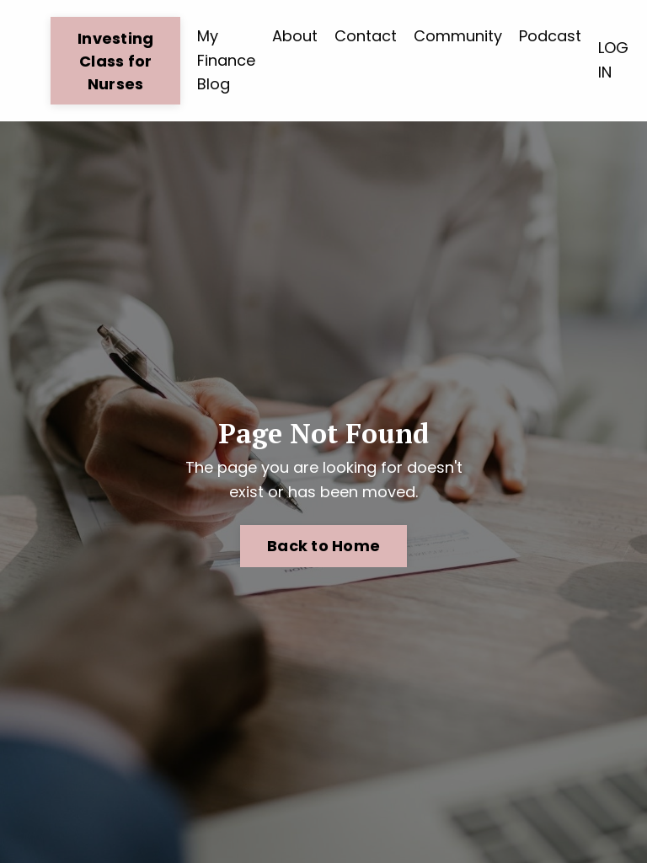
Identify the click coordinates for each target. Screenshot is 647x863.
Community (458, 35)
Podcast (550, 35)
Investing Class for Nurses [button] (115, 61)
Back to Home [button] (323, 545)
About (295, 35)
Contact (365, 35)
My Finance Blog (226, 60)
